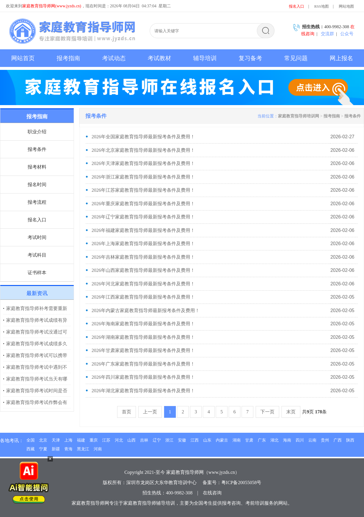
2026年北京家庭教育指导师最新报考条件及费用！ (143, 150)
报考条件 (37, 149)
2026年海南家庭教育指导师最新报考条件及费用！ (143, 323)
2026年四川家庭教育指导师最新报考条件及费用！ (143, 377)
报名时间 (37, 184)
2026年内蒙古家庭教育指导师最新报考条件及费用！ (146, 310)
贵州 (325, 440)
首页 (126, 411)
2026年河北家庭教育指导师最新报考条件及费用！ (143, 283)
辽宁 (157, 440)
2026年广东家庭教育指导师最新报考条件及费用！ (143, 363)
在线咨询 (212, 492)
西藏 (30, 449)
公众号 (346, 33)
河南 (98, 449)
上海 (68, 440)
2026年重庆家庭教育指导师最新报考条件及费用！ (143, 203)
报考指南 (331, 116)
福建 (81, 440)
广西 (337, 440)
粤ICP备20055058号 (241, 482)
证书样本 (37, 272)
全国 (30, 440)
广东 (262, 440)
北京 (43, 440)
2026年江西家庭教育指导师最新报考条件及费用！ (143, 296)
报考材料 (37, 166)
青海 (68, 449)
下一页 (267, 411)
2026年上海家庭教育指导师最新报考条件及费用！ (143, 243)
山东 (207, 440)
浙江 (169, 440)
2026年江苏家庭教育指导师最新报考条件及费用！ (143, 190)
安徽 (182, 440)
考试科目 (37, 254)
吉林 (144, 440)
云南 (312, 440)
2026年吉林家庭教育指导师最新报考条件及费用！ (143, 257)
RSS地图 (321, 6)
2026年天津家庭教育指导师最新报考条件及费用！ (143, 163)
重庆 (94, 440)
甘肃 (249, 440)
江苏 (106, 440)
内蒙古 (222, 440)
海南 (287, 440)
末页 (291, 411)
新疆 (56, 449)
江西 (195, 440)
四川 (300, 440)
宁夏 (43, 449)
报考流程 (37, 202)
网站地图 (346, 6)
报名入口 (296, 6)
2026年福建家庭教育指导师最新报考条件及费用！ (143, 230)
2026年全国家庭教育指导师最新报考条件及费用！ (143, 136)
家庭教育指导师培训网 (298, 116)
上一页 (150, 411)
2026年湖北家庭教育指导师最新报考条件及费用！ (143, 390)
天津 (56, 440)
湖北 (274, 440)
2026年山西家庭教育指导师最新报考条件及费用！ (143, 270)
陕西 (350, 440)
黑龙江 (83, 449)
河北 (119, 440)
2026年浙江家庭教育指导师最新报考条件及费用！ (143, 176)
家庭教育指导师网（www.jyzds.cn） (203, 472)
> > (319, 116)
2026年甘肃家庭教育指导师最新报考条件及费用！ (143, 350)
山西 (131, 440)
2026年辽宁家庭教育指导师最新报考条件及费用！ (143, 216)
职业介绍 (37, 131)
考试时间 (37, 237)
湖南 (236, 440)
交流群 (327, 33)
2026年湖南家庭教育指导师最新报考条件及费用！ (143, 337)
